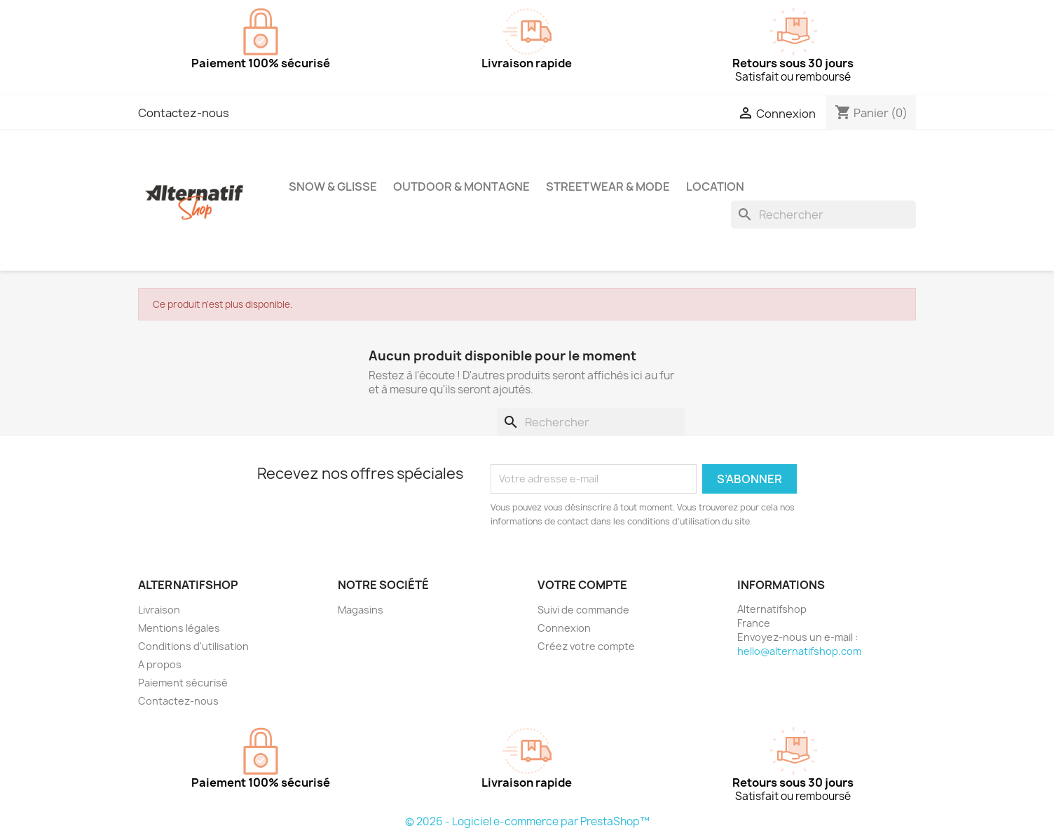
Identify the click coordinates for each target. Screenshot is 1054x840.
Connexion (564, 628)
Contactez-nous (183, 113)
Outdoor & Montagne (461, 186)
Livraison (159, 609)
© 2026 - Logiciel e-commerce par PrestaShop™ (527, 821)
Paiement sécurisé (183, 682)
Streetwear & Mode (608, 186)
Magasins (360, 609)
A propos (160, 664)
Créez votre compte (586, 646)
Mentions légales (179, 628)
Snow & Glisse (333, 186)
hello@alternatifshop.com (799, 651)
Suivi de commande (583, 609)
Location (715, 186)
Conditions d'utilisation (193, 646)
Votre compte (582, 584)
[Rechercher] (823, 215)
